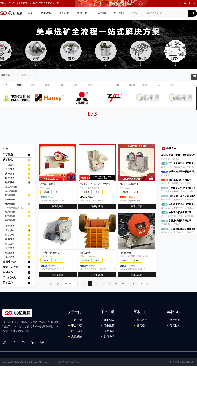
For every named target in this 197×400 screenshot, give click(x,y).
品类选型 (46, 13)
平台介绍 (75, 325)
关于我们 (118, 13)
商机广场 (82, 13)
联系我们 (75, 331)
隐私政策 (108, 325)
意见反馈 (75, 336)
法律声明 (108, 336)
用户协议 (108, 320)
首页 (30, 13)
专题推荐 (100, 13)
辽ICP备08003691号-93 (68, 362)
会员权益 (173, 320)
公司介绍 (75, 320)
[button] (107, 85)
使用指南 (140, 325)
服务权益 (140, 320)
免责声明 (108, 331)
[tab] (98, 85)
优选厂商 (64, 13)
